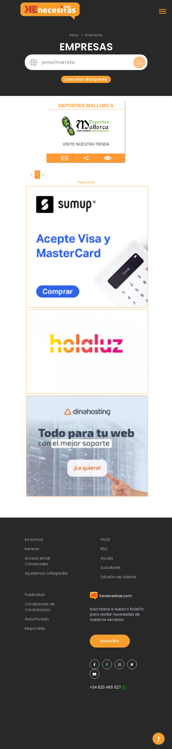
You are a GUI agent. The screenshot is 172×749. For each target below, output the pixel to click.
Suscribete (110, 567)
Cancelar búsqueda (86, 79)
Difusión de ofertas (118, 577)
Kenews (32, 549)
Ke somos (34, 539)
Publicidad (35, 594)
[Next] (43, 174)
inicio (74, 34)
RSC (104, 549)
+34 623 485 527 (108, 687)
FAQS (105, 539)
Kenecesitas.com (111, 596)
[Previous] (31, 174)
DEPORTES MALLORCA (86, 105)
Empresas (93, 34)
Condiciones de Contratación (40, 607)
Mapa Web (35, 628)
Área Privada (37, 619)
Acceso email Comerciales (37, 561)
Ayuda (107, 558)
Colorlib (64, 740)
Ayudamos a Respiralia (46, 573)
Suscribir (109, 640)
